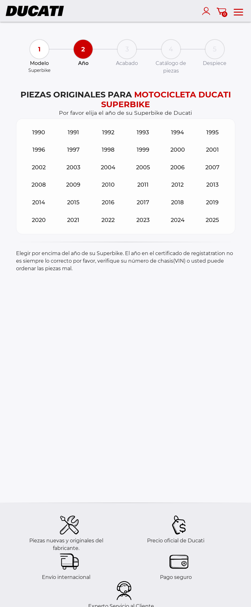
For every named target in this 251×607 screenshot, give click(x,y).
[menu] (238, 11)
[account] (207, 11)
